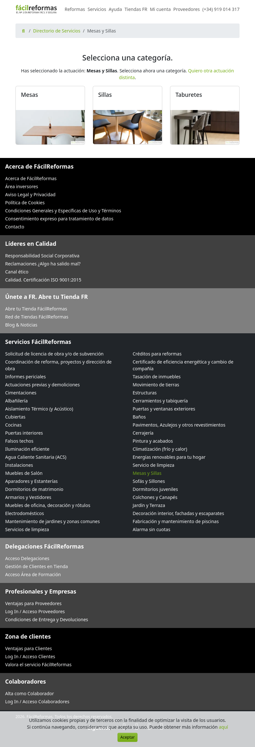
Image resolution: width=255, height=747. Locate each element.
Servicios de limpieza (27, 529)
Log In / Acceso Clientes (30, 656)
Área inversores (21, 186)
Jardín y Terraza (149, 505)
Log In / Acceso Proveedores (35, 611)
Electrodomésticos (24, 513)
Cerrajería (143, 433)
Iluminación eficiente (27, 449)
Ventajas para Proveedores (33, 603)
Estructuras (144, 393)
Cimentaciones (20, 393)
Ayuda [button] (115, 9)
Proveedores (186, 9)
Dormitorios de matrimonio (34, 489)
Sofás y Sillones (149, 481)
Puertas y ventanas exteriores (164, 409)
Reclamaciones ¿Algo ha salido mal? (42, 264)
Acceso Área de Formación (33, 574)
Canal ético (16, 272)
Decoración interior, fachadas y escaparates (178, 513)
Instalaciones (19, 465)
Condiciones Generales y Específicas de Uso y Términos (63, 211)
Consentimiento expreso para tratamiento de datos (59, 219)
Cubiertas (15, 417)
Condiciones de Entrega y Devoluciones (46, 619)
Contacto (14, 227)
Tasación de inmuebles (157, 377)
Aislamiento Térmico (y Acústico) (39, 409)
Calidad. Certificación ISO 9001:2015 (43, 280)
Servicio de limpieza (153, 465)
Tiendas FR (136, 9)
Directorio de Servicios (56, 31)
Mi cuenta (160, 9)
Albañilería (16, 401)
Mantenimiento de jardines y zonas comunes (52, 521)
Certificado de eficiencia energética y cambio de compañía (183, 365)
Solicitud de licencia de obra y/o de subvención (54, 354)
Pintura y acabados (153, 441)
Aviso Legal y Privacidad (30, 194)
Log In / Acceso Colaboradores (37, 701)
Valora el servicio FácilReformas (38, 664)
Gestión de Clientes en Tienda (36, 566)
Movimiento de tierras (156, 385)
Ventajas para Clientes (28, 648)
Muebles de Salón (23, 473)
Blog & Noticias (21, 325)
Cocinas (13, 425)
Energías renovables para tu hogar (169, 457)
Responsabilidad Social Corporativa (42, 256)
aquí (223, 727)
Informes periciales (25, 377)
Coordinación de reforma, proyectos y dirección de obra (58, 365)
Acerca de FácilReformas (31, 178)
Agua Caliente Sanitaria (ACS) (35, 457)
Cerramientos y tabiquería (160, 401)
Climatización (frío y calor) (160, 449)
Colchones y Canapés (155, 497)
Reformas (75, 9)
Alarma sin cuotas (151, 529)
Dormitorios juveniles (155, 489)
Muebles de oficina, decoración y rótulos (47, 505)
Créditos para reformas (157, 354)
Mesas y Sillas (147, 473)
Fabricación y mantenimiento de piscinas (176, 521)
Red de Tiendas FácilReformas (36, 317)
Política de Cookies (25, 202)
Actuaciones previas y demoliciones (42, 385)
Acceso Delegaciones (27, 558)
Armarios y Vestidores (28, 497)
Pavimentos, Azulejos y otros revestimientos (179, 425)
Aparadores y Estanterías (31, 481)
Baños (139, 417)
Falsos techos (19, 441)
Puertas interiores (24, 433)
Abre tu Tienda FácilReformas (36, 309)
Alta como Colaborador (29, 693)
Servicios (97, 9)
